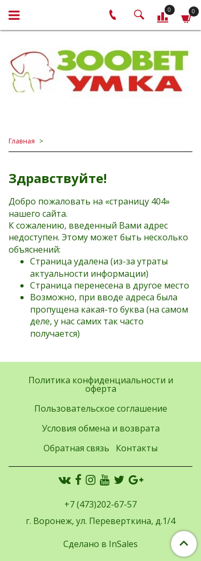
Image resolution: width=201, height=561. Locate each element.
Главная (22, 141)
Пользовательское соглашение (100, 408)
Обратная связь (76, 448)
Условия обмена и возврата (101, 428)
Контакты (137, 448)
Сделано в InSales (100, 544)
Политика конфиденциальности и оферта (100, 384)
